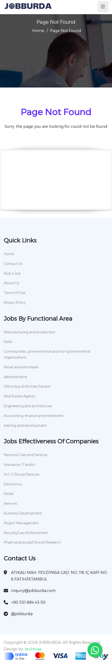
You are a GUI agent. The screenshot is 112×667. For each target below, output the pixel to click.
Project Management (21, 523)
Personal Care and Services (25, 455)
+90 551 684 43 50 (28, 602)
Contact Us (13, 264)
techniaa (33, 649)
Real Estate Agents (19, 396)
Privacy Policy (15, 302)
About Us (11, 283)
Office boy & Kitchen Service (27, 386)
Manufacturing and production (29, 332)
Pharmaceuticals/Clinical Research (32, 542)
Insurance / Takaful (19, 464)
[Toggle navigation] (103, 6)
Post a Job (12, 273)
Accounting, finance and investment (33, 416)
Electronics (13, 484)
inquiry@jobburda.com (33, 590)
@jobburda (22, 614)
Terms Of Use (14, 293)
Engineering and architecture (28, 406)
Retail (8, 494)
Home (38, 30)
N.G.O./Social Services (21, 474)
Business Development (23, 513)
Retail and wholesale (21, 367)
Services (10, 503)
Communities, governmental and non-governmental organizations (47, 354)
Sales (8, 341)
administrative (15, 377)
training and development (25, 425)
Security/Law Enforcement (26, 533)
